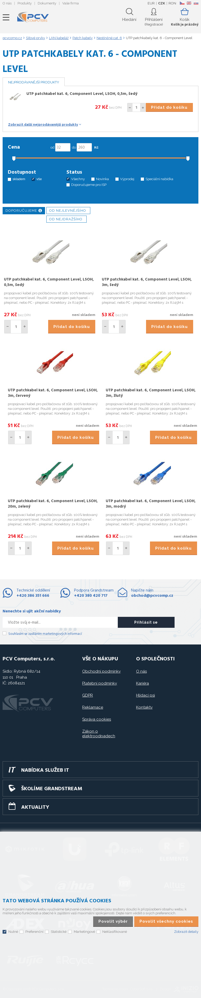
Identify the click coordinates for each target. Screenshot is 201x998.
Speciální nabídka (159, 179)
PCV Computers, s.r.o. (33, 17)
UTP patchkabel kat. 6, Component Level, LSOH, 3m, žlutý (151, 393)
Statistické (58, 932)
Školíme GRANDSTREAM (51, 789)
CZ (182, 3)
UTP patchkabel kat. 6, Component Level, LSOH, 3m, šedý (147, 282)
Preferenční (34, 932)
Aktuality (35, 807)
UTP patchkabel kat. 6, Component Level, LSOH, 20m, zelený (53, 504)
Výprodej (127, 179)
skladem (19, 179)
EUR (151, 3)
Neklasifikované (114, 932)
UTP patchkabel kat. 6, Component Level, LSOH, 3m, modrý (151, 504)
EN (189, 3)
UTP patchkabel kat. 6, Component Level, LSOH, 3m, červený (53, 393)
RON (172, 3)
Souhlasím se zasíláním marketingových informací (45, 634)
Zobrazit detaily (186, 932)
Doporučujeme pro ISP (89, 185)
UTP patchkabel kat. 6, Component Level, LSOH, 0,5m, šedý (81, 94)
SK (196, 3)
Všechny (78, 179)
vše (39, 179)
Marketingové (84, 932)
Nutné (13, 932)
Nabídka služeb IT (45, 770)
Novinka (102, 179)
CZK (161, 3)
